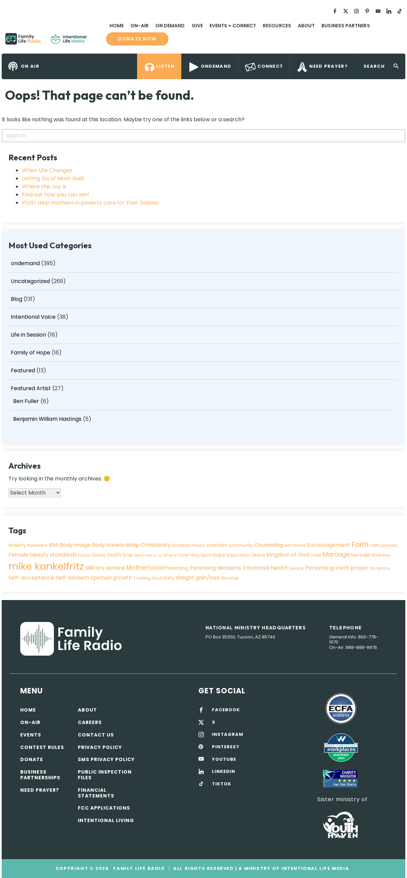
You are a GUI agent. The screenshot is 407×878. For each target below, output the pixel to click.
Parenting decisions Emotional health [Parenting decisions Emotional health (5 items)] (239, 568)
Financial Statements (96, 793)
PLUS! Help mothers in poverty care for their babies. (90, 203)
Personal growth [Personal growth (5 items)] (327, 568)
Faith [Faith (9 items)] (359, 544)
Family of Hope (30, 352)
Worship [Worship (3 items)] (230, 578)
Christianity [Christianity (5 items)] (155, 545)
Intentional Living (106, 820)
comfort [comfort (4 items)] (217, 545)
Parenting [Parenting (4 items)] (176, 568)
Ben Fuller (26, 401)
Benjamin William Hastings (47, 419)
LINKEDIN (223, 771)
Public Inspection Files (105, 775)
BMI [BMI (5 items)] (53, 545)
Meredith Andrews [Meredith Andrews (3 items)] (371, 555)
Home (116, 25)
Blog (16, 299)
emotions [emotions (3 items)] (295, 545)
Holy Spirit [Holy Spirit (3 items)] (200, 555)
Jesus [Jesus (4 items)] (258, 555)
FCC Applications (104, 808)
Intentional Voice (33, 317)
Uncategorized (30, 281)
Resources (277, 25)
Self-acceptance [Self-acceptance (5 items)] (31, 578)
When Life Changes (47, 170)
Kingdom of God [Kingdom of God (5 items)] (288, 555)
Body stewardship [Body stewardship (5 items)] (115, 545)
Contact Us (96, 734)
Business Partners (345, 25)
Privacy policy (100, 747)
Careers (90, 722)
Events (30, 734)
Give (197, 25)
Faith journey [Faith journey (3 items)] (383, 545)
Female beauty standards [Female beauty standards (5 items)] (42, 555)
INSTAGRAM (227, 734)
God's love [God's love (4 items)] (120, 555)
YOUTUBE (224, 759)
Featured (23, 370)
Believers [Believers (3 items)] (37, 545)
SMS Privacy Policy (106, 759)
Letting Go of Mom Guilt (53, 178)
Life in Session (28, 335)
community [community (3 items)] (240, 545)
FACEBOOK (226, 710)
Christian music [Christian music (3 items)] (188, 545)
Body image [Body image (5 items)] (75, 545)
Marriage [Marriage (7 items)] (336, 554)
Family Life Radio (96, 41)
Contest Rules (42, 747)
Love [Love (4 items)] (315, 555)
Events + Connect (233, 25)
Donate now (137, 39)
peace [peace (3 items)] (296, 568)
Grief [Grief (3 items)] (183, 555)
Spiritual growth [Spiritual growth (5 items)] (111, 578)
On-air (30, 722)
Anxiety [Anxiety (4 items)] (17, 545)
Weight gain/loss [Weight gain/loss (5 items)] (198, 578)
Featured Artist (31, 388)
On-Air (139, 25)
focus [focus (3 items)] (84, 555)
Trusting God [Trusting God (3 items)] (147, 578)
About (306, 25)
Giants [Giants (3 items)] (98, 555)
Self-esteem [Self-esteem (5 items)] (72, 578)
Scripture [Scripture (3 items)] (380, 568)
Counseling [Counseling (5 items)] (268, 545)
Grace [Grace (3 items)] (170, 555)
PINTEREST (226, 747)
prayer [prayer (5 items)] (359, 568)
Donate (31, 759)
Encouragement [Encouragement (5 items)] (328, 545)
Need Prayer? (39, 790)
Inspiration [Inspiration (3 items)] (238, 555)
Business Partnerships (40, 775)
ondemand (25, 263)
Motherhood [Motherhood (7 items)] (145, 567)
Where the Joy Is (44, 186)
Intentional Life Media (314, 868)
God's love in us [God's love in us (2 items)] (148, 555)
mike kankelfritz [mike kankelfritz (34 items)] (46, 566)
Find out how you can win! (55, 194)
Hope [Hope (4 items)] (219, 555)
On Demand (170, 25)
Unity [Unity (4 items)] (168, 577)
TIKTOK (221, 784)
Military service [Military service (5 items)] (105, 568)
